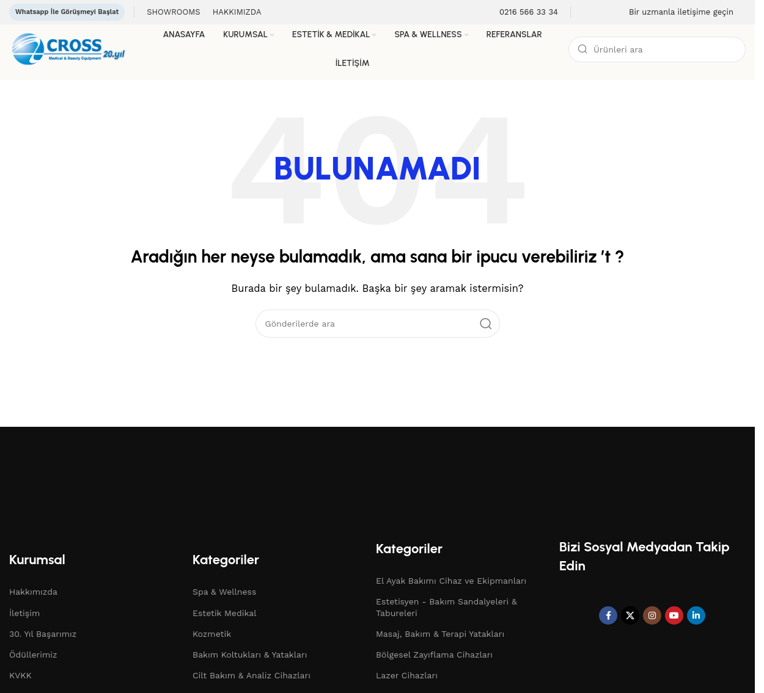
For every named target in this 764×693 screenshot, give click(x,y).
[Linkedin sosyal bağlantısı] (696, 615)
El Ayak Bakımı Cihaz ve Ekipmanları (451, 581)
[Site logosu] (72, 48)
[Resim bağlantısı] (76, 479)
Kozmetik (212, 634)
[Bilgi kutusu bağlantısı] (520, 12)
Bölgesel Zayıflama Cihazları (434, 654)
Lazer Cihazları (407, 675)
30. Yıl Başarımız (42, 634)
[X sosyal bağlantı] (630, 615)
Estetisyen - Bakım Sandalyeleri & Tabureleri (446, 607)
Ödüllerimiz (33, 654)
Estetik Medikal (224, 613)
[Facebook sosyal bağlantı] (608, 615)
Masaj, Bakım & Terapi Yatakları (440, 634)
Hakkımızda (33, 592)
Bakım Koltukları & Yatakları (250, 654)
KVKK (20, 675)
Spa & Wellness (224, 592)
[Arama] (657, 49)
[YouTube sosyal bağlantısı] (674, 615)
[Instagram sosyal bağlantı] (652, 615)
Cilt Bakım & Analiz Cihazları (251, 675)
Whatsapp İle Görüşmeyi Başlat (67, 12)
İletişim (24, 613)
